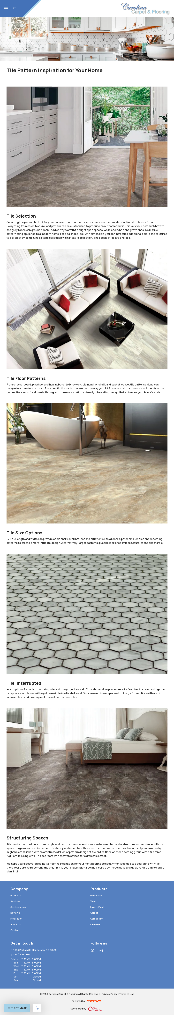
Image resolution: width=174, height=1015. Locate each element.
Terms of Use (126, 994)
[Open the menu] (6, 9)
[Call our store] (37, 1008)
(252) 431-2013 (21, 954)
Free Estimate (17, 1008)
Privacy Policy (109, 994)
